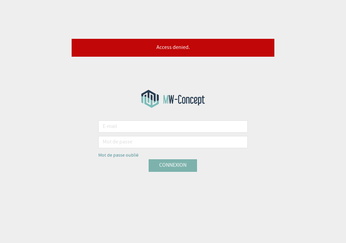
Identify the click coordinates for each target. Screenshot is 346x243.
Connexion (173, 165)
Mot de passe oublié (118, 155)
